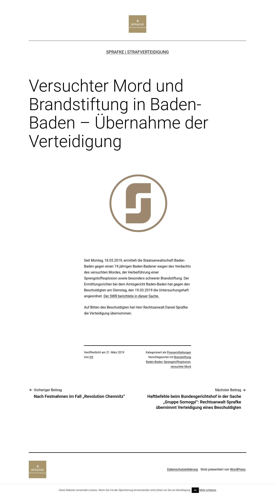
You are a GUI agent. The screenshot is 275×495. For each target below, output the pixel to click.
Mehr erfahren (207, 490)
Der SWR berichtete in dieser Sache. (131, 296)
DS (91, 357)
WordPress (237, 469)
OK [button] (195, 490)
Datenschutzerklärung (182, 469)
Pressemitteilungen (179, 352)
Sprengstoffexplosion (177, 362)
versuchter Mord (181, 366)
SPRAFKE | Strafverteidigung (137, 52)
